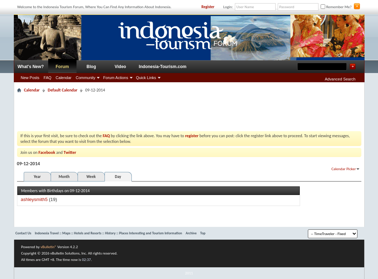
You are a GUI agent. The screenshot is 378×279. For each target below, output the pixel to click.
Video (120, 66)
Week (91, 176)
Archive (191, 233)
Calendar (64, 78)
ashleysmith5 (34, 199)
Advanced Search (340, 79)
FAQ (47, 78)
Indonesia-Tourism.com (162, 66)
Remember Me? (336, 7)
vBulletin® (49, 247)
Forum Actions (115, 78)
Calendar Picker (343, 169)
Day (118, 176)
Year (37, 176)
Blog (91, 66)
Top (202, 233)
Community (86, 78)
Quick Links (146, 78)
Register (207, 7)
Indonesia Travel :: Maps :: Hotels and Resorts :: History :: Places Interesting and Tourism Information (108, 233)
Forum (62, 66)
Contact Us (24, 233)
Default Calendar (63, 90)
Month (63, 176)
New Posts (30, 78)
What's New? (31, 66)
